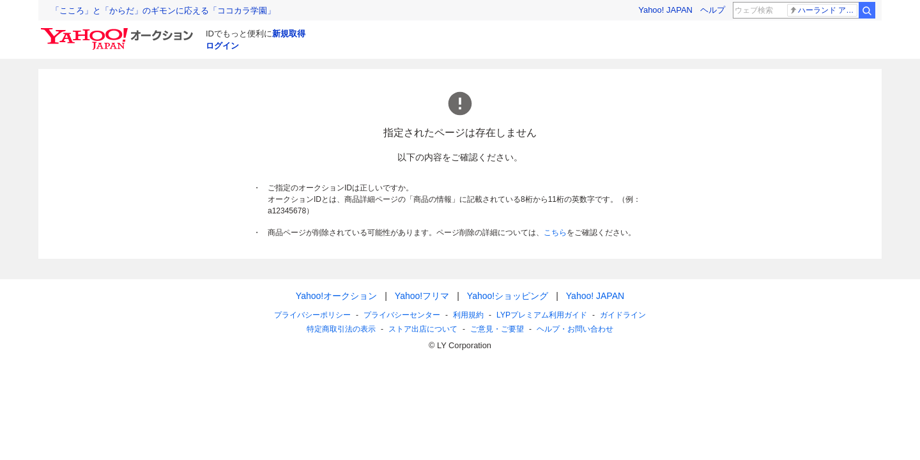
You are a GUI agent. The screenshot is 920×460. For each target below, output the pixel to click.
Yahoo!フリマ (422, 296)
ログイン (222, 45)
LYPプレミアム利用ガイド (541, 314)
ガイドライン (623, 314)
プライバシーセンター (402, 314)
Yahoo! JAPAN (665, 10)
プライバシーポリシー (312, 314)
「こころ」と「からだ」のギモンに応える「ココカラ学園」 (163, 10)
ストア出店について (422, 329)
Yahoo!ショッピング (507, 296)
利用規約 (468, 314)
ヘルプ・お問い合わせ (575, 329)
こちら (555, 232)
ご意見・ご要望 (497, 329)
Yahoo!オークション (336, 296)
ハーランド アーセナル (823, 10)
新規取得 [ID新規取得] (288, 33)
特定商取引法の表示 (341, 329)
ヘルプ (712, 10)
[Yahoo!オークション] (118, 31)
